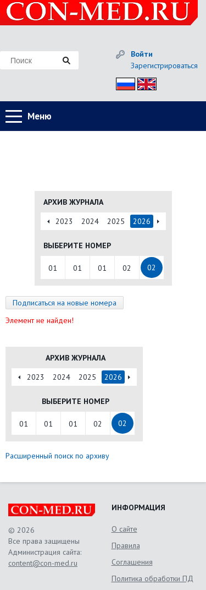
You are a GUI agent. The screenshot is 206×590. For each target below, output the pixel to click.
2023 (64, 221)
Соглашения (132, 562)
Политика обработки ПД (152, 578)
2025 (116, 221)
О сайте (124, 529)
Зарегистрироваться (164, 65)
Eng (144, 82)
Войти (142, 54)
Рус (122, 82)
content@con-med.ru (42, 563)
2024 (90, 221)
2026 (142, 221)
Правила (126, 545)
